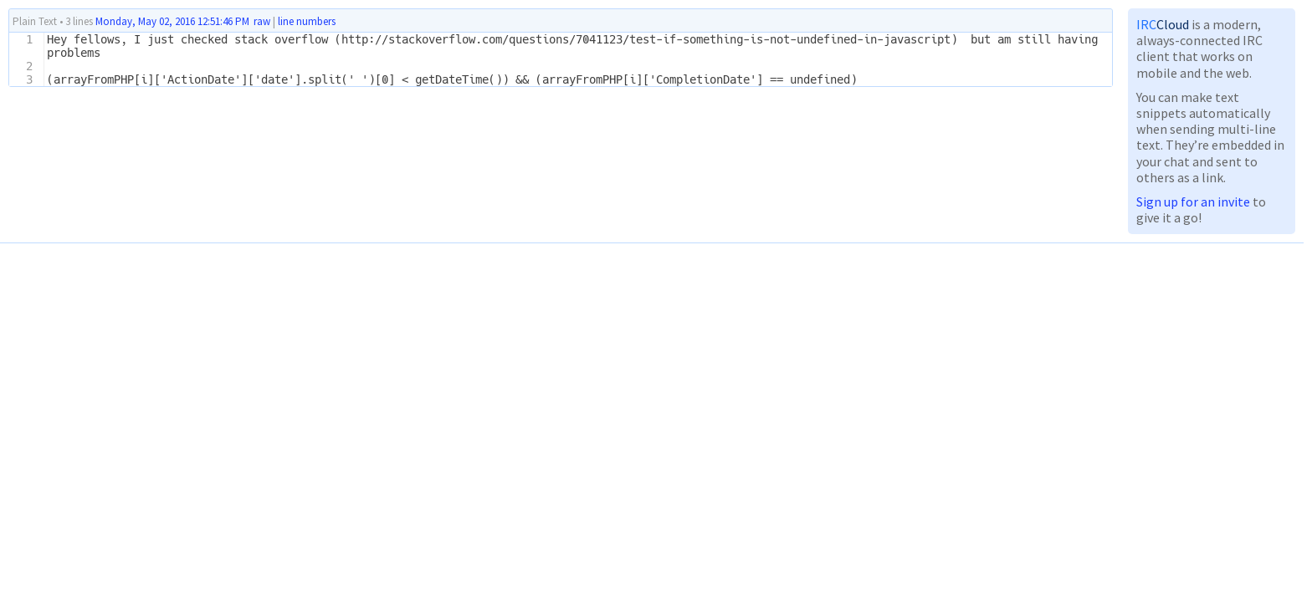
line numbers (307, 21)
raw (262, 21)
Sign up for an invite (1193, 201)
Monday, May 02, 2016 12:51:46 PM (172, 21)
